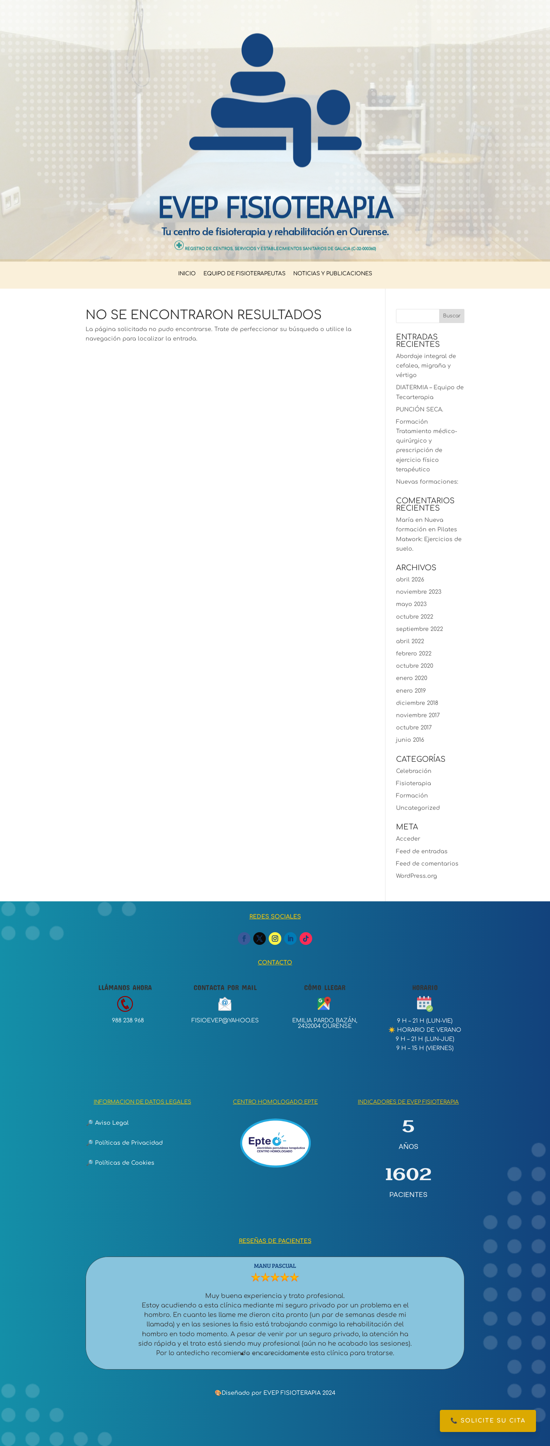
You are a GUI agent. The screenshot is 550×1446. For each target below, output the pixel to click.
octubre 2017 (414, 728)
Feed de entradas (422, 851)
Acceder (408, 839)
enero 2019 (411, 691)
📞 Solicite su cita (487, 1421)
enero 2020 (411, 678)
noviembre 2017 (418, 715)
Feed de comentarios (427, 864)
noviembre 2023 (418, 592)
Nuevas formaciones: (427, 482)
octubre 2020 (414, 666)
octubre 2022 (414, 617)
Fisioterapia (413, 783)
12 (308, 1354)
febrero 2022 (413, 654)
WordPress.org (416, 876)
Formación (412, 796)
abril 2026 (410, 580)
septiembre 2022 (419, 629)
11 (302, 1354)
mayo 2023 (411, 604)
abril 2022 (410, 641)
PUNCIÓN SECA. (419, 409)
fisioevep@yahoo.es (225, 1020)
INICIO (187, 274)
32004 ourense (328, 1026)
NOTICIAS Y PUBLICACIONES (332, 274)
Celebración (413, 771)
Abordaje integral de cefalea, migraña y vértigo (426, 365)
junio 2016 (410, 740)
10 (296, 1354)
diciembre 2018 (417, 703)
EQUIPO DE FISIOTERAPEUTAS (244, 274)
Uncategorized (418, 808)
